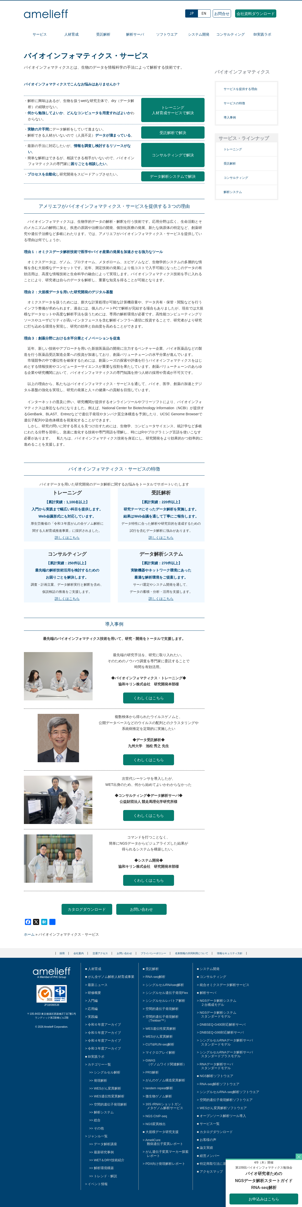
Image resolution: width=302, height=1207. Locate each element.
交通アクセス (100, 953)
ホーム (29, 934)
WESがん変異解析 (107, 1088)
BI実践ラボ (262, 34)
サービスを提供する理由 (240, 89)
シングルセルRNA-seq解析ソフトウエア (229, 1092)
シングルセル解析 (107, 1072)
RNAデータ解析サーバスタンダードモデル (216, 1066)
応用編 (93, 1009)
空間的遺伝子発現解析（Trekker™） (162, 1018)
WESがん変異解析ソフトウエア (223, 1108)
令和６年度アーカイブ (104, 1024)
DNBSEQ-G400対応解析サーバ (223, 1024)
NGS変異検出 (156, 1124)
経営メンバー (210, 1156)
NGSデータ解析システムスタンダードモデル (218, 1014)
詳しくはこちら (67, 538)
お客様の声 (208, 1140)
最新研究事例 (104, 1152)
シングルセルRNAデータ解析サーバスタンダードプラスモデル (226, 1054)
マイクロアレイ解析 (160, 1052)
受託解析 (103, 34)
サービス (40, 34)
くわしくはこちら (148, 698)
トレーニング (233, 149)
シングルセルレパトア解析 (165, 1001)
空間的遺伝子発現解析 (110, 1104)
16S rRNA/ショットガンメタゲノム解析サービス (164, 1106)
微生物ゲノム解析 (159, 1096)
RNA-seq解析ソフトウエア (219, 1084)
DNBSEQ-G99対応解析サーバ (222, 1032)
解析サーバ (135, 34)
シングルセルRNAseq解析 (165, 985)
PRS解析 (152, 1072)
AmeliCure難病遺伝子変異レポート (164, 1142)
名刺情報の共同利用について (191, 953)
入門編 (93, 1001)
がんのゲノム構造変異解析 (165, 1080)
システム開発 (198, 34)
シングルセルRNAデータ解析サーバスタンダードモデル (226, 1042)
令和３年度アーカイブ (104, 1048)
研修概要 (94, 993)
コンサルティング (230, 34)
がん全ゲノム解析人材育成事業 (111, 977)
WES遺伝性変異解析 (109, 1096)
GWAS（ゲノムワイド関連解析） (166, 1062)
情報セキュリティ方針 (229, 953)
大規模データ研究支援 (162, 1132)
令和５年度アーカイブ (104, 1033)
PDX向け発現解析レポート (165, 1164)
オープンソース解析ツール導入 (223, 1116)
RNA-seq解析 (155, 977)
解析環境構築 (104, 1168)
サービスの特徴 (234, 103)
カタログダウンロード (87, 909)
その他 (99, 1128)
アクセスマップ (211, 1171)
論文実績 (206, 1148)
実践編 (93, 1017)
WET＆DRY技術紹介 (109, 1160)
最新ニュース (98, 985)
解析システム (233, 192)
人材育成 (71, 34)
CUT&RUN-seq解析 (160, 1044)
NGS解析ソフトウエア (216, 1076)
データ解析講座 (105, 1144)
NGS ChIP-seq (156, 1116)
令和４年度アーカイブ (104, 1040)
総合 (97, 1120)
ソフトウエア (167, 34)
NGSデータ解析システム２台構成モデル (218, 1002)
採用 (62, 953)
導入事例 (230, 117)
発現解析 (100, 1080)
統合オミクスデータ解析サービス (224, 985)
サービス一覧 (210, 1124)
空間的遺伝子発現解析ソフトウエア (226, 1100)
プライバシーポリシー (153, 953)
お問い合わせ (141, 909)
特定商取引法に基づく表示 (219, 1164)
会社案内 (79, 953)
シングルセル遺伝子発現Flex (167, 993)
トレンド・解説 (105, 1176)
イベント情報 (98, 1184)
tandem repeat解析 (159, 1088)
